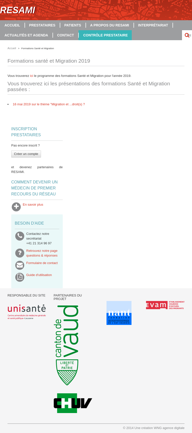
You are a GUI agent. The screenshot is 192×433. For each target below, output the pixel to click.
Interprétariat (153, 25)
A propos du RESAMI (109, 25)
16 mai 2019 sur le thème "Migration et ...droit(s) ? (49, 104)
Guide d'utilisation (39, 277)
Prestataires (42, 25)
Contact (65, 35)
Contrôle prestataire (105, 35)
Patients (72, 25)
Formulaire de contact (42, 265)
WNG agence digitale (169, 428)
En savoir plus (33, 206)
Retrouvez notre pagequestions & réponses (42, 253)
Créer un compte (26, 154)
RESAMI (17, 10)
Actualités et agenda (26, 35)
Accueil (12, 25)
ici (32, 76)
